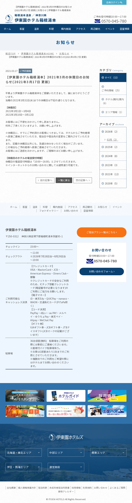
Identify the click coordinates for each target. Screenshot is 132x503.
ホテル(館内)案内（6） (113, 101)
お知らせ (64, 53)
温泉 (36, 28)
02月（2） (112, 139)
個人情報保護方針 (27, 487)
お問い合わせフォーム (101, 271)
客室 (22, 28)
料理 (51, 28)
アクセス (80, 28)
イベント (110, 28)
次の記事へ (82, 180)
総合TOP (11, 53)
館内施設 (66, 28)
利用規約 (87, 487)
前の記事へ (46, 180)
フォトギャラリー (48, 210)
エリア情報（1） (114, 112)
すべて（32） (112, 77)
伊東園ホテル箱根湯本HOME (37, 53)
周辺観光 (95, 28)
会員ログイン (113, 2)
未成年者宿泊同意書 (59, 487)
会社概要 (11, 487)
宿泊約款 (42, 487)
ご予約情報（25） (111, 90)
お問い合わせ (71, 210)
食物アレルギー (66, 491)
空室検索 (124, 28)
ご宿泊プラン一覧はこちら (100, 232)
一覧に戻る (64, 180)
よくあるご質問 (117, 487)
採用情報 (76, 487)
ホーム (7, 28)
